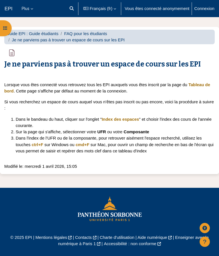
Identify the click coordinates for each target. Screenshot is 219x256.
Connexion (204, 8)
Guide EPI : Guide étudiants (32, 33)
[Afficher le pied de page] (205, 242)
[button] (71, 8)
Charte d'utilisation (117, 237)
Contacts (83, 237)
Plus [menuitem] (25, 8)
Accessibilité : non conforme (130, 243)
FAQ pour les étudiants (85, 33)
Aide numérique (152, 237)
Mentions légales (51, 237)
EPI (9, 8)
